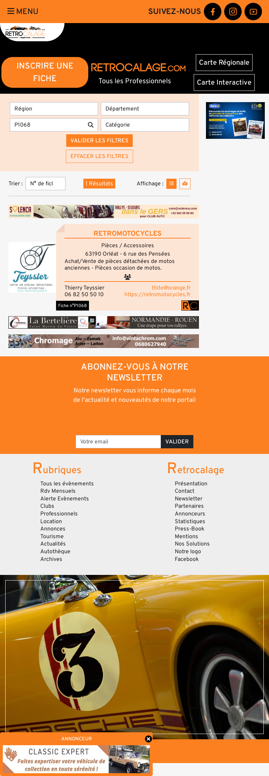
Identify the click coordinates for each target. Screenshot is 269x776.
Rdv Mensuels (58, 491)
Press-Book (190, 529)
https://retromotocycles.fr (157, 294)
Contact (184, 491)
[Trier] (45, 183)
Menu (23, 11)
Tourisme (52, 536)
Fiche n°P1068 (72, 305)
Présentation (191, 483)
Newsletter (188, 499)
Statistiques (190, 521)
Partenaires (189, 506)
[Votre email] (118, 441)
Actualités (53, 544)
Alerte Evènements (64, 499)
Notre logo (188, 551)
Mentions (186, 536)
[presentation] (135, 419)
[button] (32, 267)
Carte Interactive (224, 82)
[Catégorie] (145, 124)
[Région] (54, 108)
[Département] (145, 108)
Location (51, 521)
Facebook (187, 559)
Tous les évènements (67, 483)
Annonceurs (190, 514)
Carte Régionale (224, 62)
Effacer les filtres (99, 156)
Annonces (52, 529)
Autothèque (55, 551)
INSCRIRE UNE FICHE (45, 72)
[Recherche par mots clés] (47, 124)
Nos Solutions (192, 544)
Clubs (47, 506)
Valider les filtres (99, 140)
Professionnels (59, 514)
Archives (51, 559)
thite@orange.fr (171, 288)
